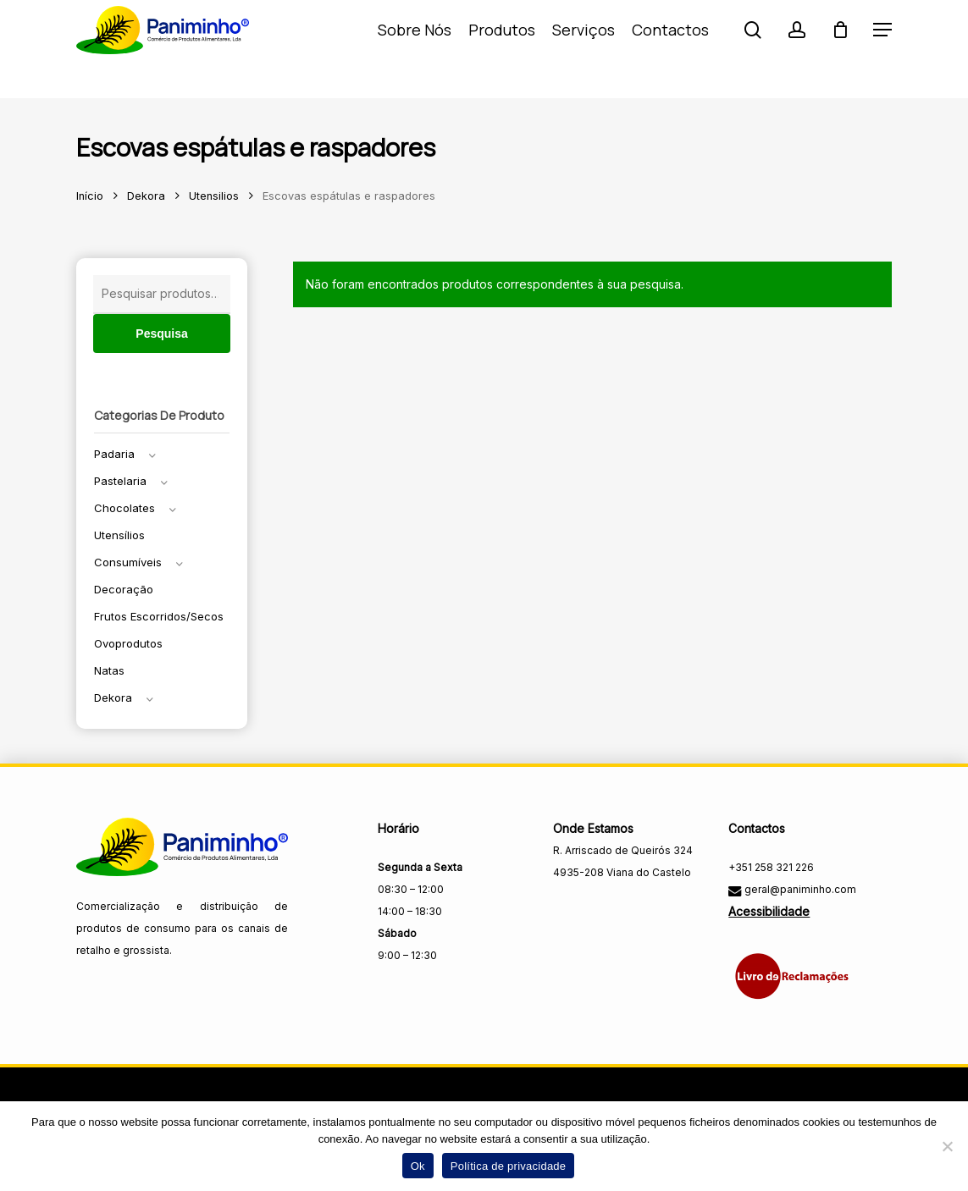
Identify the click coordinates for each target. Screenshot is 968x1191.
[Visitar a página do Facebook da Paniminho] (568, 909)
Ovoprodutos (128, 643)
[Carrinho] (840, 49)
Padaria (114, 453)
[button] (882, 49)
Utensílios (119, 535)
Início (89, 196)
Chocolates (124, 508)
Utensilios (214, 196)
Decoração (123, 589)
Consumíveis (128, 562)
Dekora (146, 196)
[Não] (946, 1146)
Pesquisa (161, 333)
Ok (418, 1166)
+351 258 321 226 (771, 867)
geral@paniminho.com (799, 889)
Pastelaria (120, 481)
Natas (109, 670)
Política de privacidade (509, 1166)
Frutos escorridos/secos (159, 616)
